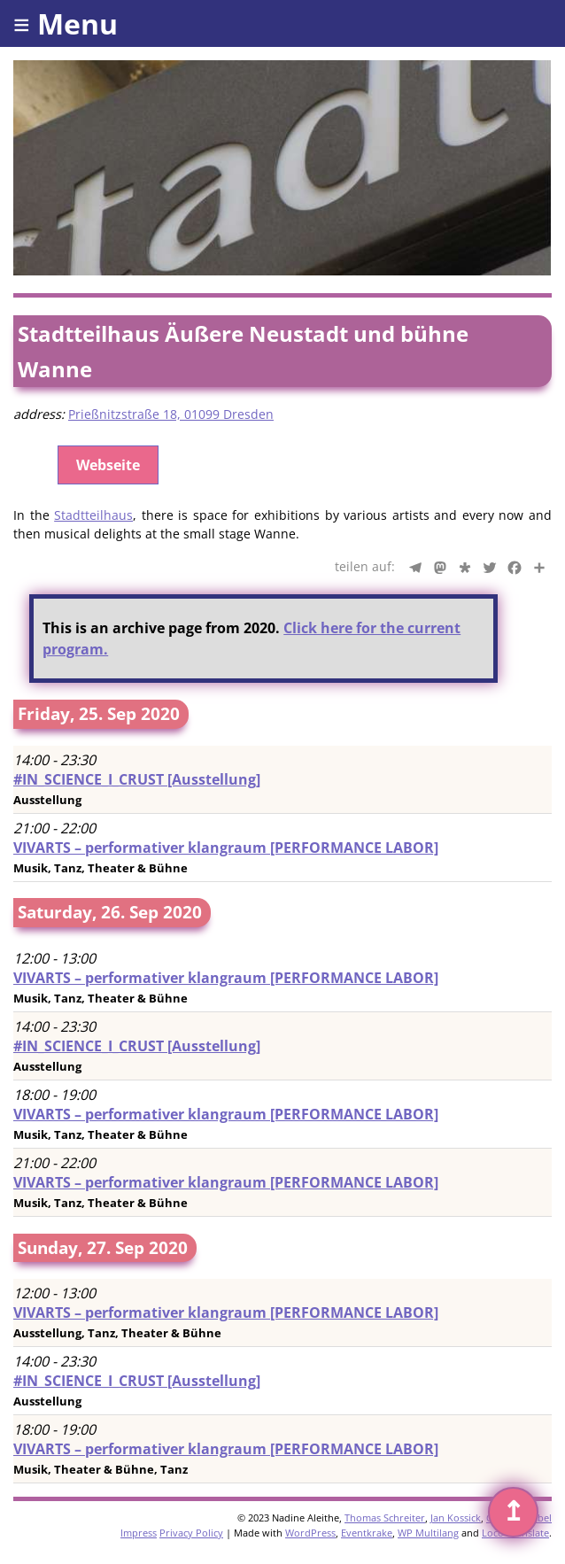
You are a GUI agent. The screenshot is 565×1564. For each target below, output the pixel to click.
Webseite (108, 465)
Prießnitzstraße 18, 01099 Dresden (171, 414)
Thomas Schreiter (384, 1517)
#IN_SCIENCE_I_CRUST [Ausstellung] (136, 779)
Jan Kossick (455, 1517)
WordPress (310, 1532)
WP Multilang (428, 1532)
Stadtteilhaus (93, 515)
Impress (138, 1532)
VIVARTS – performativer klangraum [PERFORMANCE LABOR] (225, 847)
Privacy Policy (191, 1532)
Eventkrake (366, 1532)
